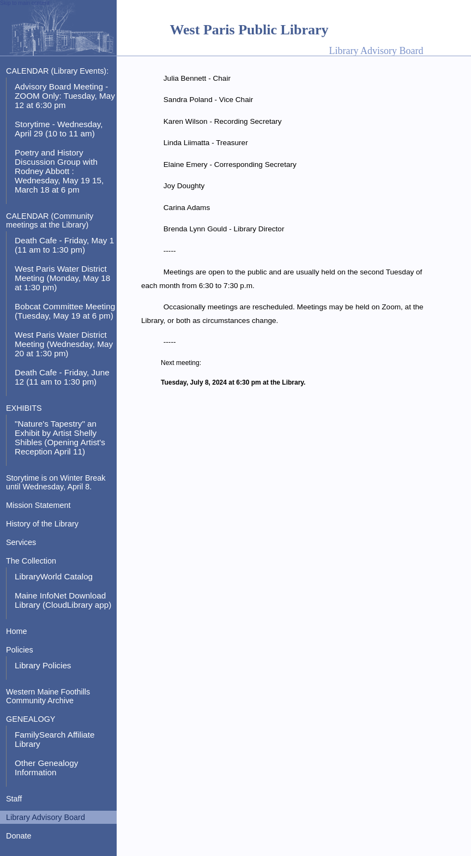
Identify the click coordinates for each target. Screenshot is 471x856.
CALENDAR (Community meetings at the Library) (49, 220)
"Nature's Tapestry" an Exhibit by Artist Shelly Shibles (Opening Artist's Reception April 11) (60, 437)
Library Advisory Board (45, 817)
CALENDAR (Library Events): (57, 71)
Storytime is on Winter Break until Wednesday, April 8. (56, 482)
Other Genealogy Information (46, 767)
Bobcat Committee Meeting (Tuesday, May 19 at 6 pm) (65, 311)
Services (21, 542)
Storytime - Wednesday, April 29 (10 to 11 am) (58, 128)
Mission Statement (38, 505)
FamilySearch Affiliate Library (55, 739)
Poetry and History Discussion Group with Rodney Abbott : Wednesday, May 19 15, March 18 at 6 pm (59, 171)
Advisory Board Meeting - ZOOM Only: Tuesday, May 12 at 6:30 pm (65, 96)
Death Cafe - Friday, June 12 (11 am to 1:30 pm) (62, 377)
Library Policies (43, 665)
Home (16, 631)
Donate (18, 835)
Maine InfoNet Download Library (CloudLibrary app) (63, 600)
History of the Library (42, 523)
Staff (14, 798)
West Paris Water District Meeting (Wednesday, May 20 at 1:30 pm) (64, 344)
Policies (19, 649)
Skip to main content (25, 3)
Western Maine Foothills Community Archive (48, 696)
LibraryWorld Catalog (54, 576)
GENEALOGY (30, 719)
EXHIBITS (24, 408)
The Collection (31, 560)
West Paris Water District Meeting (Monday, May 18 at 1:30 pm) (62, 278)
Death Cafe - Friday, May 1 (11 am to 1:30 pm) (64, 245)
